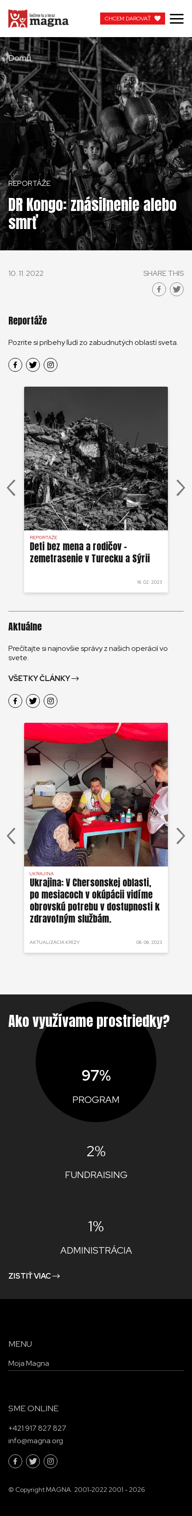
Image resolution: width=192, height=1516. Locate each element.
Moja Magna (28, 1363)
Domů (19, 58)
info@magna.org (35, 1441)
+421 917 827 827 (37, 1428)
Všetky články (39, 678)
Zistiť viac (29, 1276)
